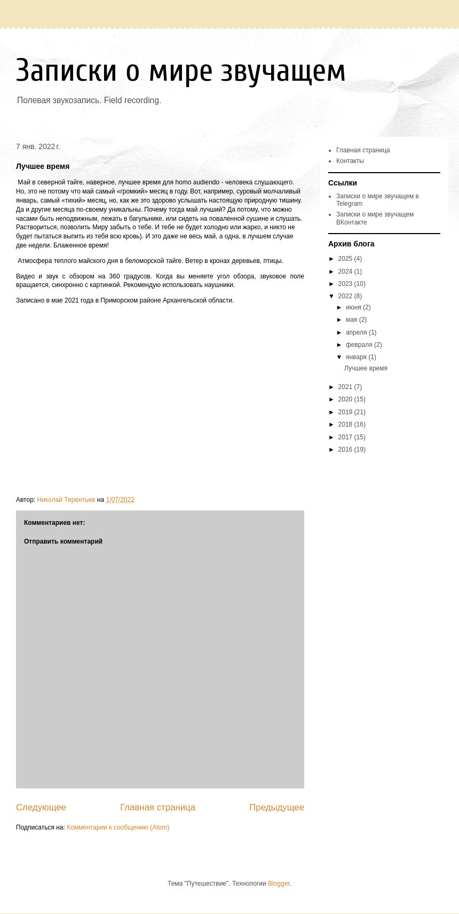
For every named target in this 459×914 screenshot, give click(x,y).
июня (354, 307)
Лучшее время (365, 368)
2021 (346, 387)
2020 (346, 399)
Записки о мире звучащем (181, 70)
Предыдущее (276, 807)
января (357, 357)
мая (352, 319)
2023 (346, 284)
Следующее (41, 807)
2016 (346, 449)
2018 (346, 424)
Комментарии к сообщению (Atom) (118, 827)
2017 (346, 437)
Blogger (279, 883)
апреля (357, 332)
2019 (346, 412)
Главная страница (157, 807)
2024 (346, 271)
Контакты (350, 161)
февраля (360, 344)
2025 (346, 258)
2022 (346, 296)
